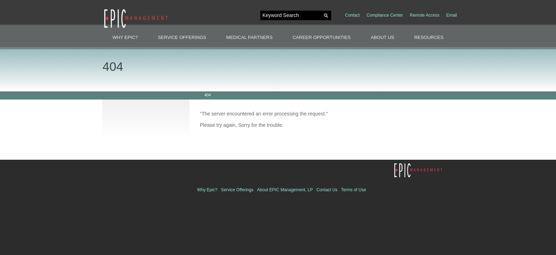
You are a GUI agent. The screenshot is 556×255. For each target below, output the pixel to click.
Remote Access (424, 15)
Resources (428, 37)
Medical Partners (249, 37)
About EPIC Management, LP (285, 189)
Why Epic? (125, 37)
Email (451, 15)
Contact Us (326, 189)
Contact (352, 15)
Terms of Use (353, 189)
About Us (382, 37)
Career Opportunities (322, 37)
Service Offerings (182, 37)
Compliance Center (385, 15)
